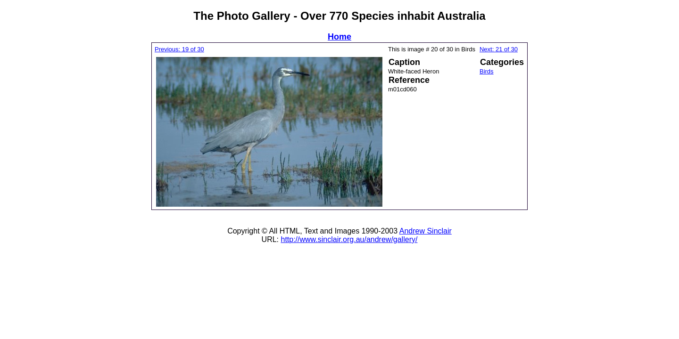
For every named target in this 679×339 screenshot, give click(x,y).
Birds (487, 71)
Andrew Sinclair (425, 231)
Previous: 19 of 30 (179, 49)
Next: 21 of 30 (499, 49)
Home (339, 36)
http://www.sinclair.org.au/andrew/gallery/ (349, 239)
